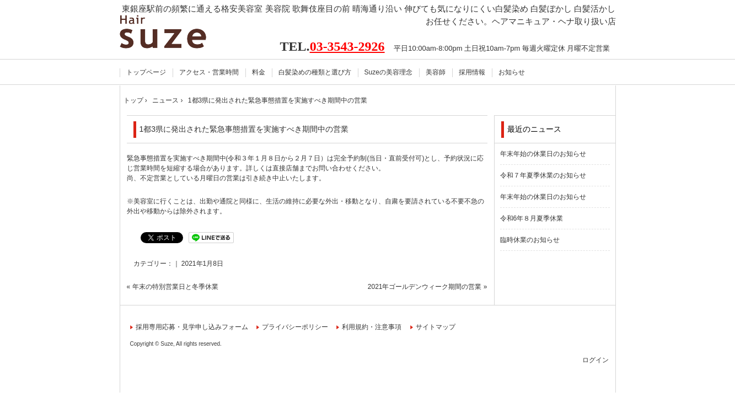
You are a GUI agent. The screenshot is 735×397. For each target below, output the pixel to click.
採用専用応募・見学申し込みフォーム (192, 327)
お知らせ (511, 72)
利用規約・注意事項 (371, 327)
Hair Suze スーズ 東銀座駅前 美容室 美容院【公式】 (176, 32)
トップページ (146, 72)
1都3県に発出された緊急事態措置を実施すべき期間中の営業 (244, 129)
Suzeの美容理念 (388, 72)
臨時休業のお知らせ (530, 240)
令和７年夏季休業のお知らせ (543, 175)
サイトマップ (435, 327)
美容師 (436, 72)
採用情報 (472, 72)
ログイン (595, 360)
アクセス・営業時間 (209, 72)
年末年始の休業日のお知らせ (543, 154)
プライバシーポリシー (295, 327)
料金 (258, 72)
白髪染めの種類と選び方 (314, 72)
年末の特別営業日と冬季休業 (175, 287)
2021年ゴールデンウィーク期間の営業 (425, 287)
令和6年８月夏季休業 (532, 218)
